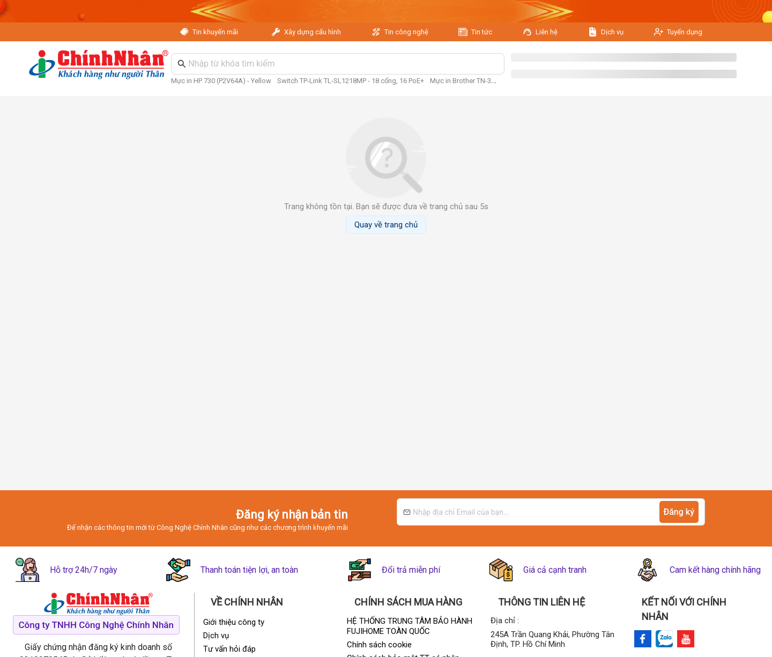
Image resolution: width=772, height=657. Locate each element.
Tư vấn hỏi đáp (229, 649)
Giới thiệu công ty (233, 622)
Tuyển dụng (684, 32)
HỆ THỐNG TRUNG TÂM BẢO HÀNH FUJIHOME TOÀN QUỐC (409, 626)
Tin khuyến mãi (218, 32)
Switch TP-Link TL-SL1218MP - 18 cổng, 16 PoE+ (350, 81)
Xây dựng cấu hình (312, 32)
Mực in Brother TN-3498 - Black (477, 81)
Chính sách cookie (379, 644)
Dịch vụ (612, 32)
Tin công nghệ (406, 32)
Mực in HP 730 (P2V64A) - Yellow (221, 81)
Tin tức (481, 32)
